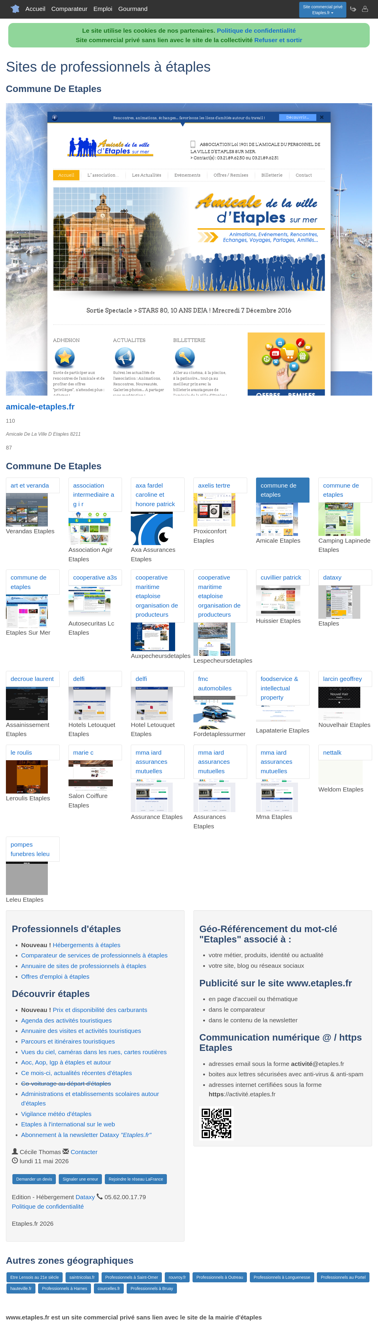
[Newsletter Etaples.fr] (353, 9)
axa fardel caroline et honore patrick (155, 494)
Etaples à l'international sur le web (68, 1124)
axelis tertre (214, 485)
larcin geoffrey (342, 678)
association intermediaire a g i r (93, 494)
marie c (83, 752)
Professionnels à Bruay (152, 1288)
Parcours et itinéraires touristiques (68, 1041)
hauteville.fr (21, 1288)
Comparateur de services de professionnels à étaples (94, 955)
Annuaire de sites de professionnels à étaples (83, 965)
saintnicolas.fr (82, 1277)
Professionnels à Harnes (64, 1288)
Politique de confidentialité (256, 30)
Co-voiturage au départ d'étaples (66, 1083)
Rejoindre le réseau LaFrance (136, 1179)
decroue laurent (32, 678)
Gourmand (132, 8)
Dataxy (85, 1197)
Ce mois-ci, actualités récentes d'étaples (76, 1072)
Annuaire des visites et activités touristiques (81, 1030)
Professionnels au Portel (343, 1277)
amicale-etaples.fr (40, 406)
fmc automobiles (215, 683)
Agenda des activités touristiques (66, 1020)
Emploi (102, 8)
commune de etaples (278, 490)
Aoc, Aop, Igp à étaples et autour (66, 1062)
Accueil (35, 8)
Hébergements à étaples (86, 945)
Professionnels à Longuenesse (282, 1277)
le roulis (21, 752)
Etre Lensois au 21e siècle (34, 1277)
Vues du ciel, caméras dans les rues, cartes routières (94, 1052)
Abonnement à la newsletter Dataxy (86, 1134)
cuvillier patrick (281, 577)
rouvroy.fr (177, 1277)
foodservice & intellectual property (279, 688)
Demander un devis (34, 1179)
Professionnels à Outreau (219, 1277)
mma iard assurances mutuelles (151, 761)
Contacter (84, 1151)
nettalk (332, 752)
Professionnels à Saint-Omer (131, 1277)
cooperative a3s (95, 577)
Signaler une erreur (80, 1179)
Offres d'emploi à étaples (55, 976)
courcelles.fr (109, 1288)
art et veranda (30, 485)
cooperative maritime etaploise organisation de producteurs (157, 596)
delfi (79, 678)
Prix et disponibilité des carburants (100, 1009)
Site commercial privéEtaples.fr (323, 9)
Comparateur (69, 8)
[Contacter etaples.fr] (365, 9)
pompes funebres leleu (30, 849)
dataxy (332, 577)
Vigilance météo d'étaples (56, 1113)
